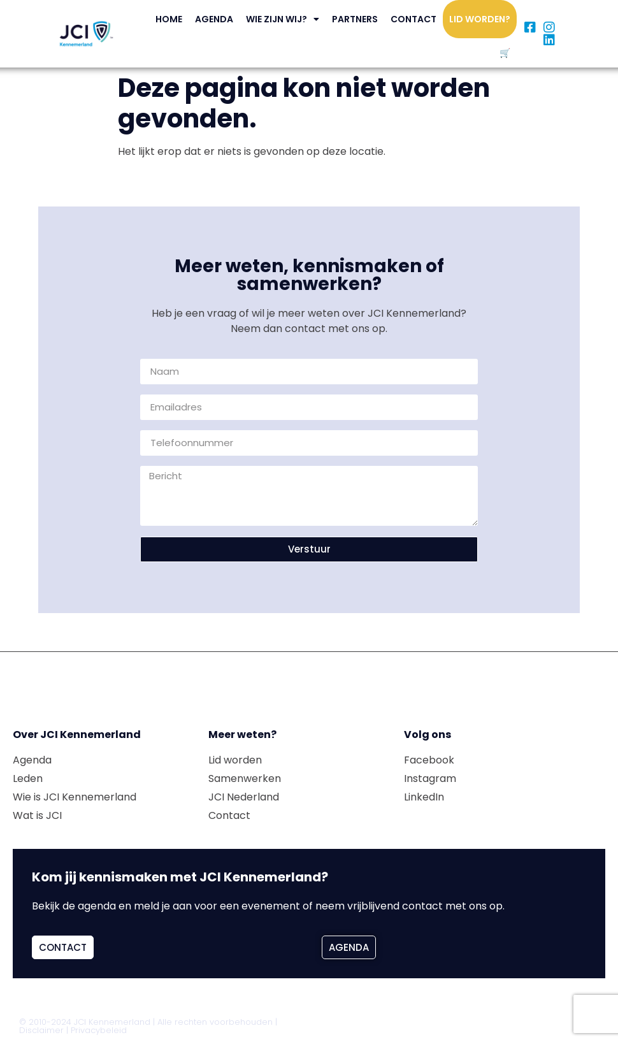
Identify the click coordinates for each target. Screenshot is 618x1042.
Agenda (214, 19)
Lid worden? (479, 19)
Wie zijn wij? (282, 19)
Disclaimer (41, 1030)
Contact (413, 19)
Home (168, 19)
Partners (355, 19)
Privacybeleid (99, 1030)
